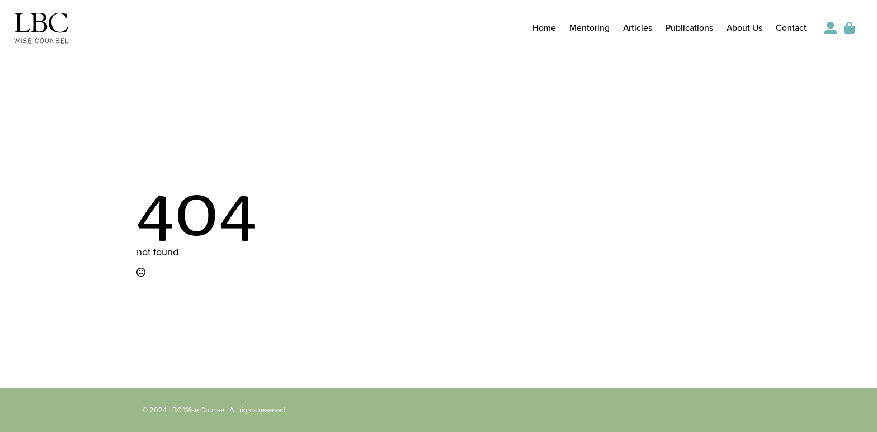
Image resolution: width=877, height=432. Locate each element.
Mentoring (589, 28)
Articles (637, 28)
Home (544, 28)
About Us (744, 28)
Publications (689, 28)
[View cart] (850, 28)
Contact (791, 28)
